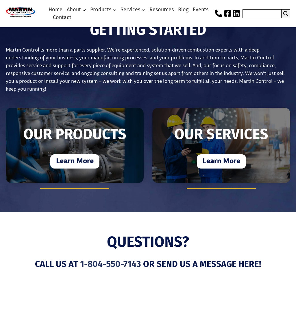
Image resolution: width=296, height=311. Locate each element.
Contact (62, 17)
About (74, 9)
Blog (183, 9)
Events (200, 9)
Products (100, 9)
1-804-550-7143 (110, 264)
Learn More (75, 161)
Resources (161, 9)
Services (130, 9)
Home (55, 9)
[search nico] (262, 13)
